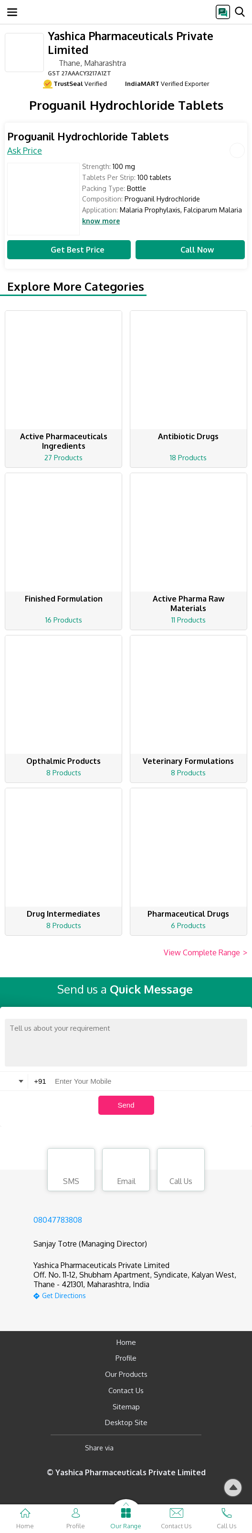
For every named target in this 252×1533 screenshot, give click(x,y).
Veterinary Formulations (188, 761)
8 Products (63, 772)
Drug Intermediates (63, 914)
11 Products (188, 619)
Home (126, 1342)
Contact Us (126, 1390)
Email (126, 1171)
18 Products (188, 457)
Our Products (126, 1374)
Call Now (190, 249)
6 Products (188, 925)
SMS (71, 1171)
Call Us (180, 1171)
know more (101, 221)
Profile (126, 1358)
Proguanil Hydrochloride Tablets (88, 136)
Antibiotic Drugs (188, 436)
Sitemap (126, 1406)
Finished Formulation (64, 598)
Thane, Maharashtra (87, 62)
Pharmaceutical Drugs (188, 914)
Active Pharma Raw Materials (188, 603)
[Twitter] (170, 1448)
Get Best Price (69, 249)
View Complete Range (205, 953)
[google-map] (137, 1294)
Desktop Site (126, 1422)
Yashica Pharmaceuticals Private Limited (130, 42)
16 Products (63, 619)
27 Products (63, 457)
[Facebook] (128, 1448)
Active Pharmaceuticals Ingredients (63, 441)
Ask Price (24, 150)
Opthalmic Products (63, 761)
